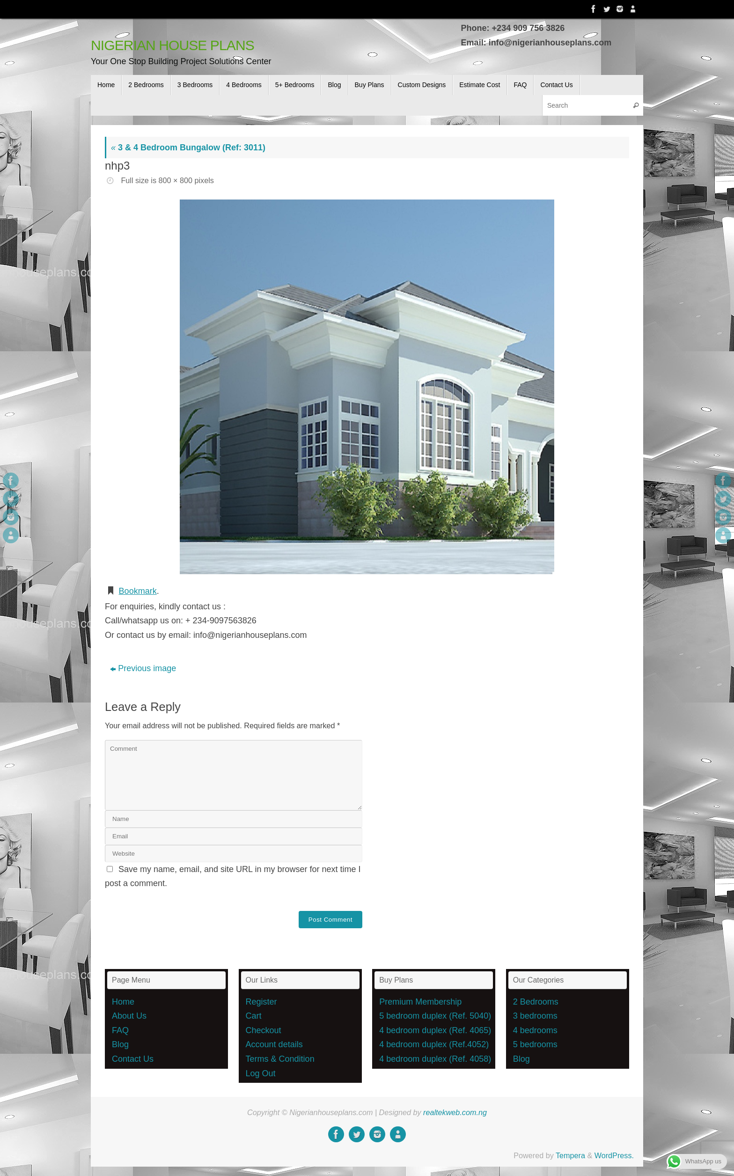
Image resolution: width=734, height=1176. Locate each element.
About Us (129, 1016)
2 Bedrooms (535, 1001)
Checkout (263, 1030)
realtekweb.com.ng (455, 1112)
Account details (274, 1044)
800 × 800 (175, 180)
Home (123, 1001)
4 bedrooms (535, 1030)
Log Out (261, 1073)
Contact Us (133, 1059)
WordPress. (614, 1155)
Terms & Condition (280, 1059)
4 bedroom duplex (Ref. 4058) (435, 1059)
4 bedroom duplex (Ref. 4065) (435, 1030)
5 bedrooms (535, 1044)
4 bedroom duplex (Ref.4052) (434, 1044)
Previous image (143, 668)
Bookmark (138, 591)
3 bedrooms (535, 1016)
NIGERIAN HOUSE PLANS (172, 45)
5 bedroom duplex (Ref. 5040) (435, 1016)
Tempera (570, 1155)
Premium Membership (420, 1001)
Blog (120, 1044)
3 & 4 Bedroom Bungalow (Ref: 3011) (188, 147)
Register (261, 1001)
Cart (254, 1016)
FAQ (120, 1030)
